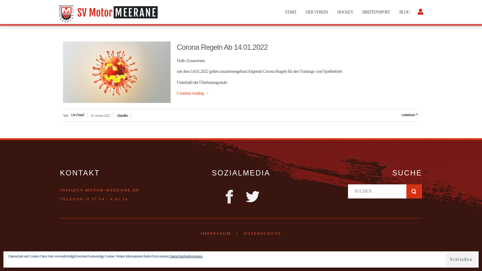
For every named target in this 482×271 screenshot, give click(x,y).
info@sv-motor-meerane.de (100, 190)
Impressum (216, 233)
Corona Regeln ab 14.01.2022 (222, 47)
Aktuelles (122, 115)
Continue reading (193, 93)
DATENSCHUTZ (262, 233)
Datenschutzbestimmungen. (186, 256)
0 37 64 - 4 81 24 (107, 199)
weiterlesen (408, 115)
